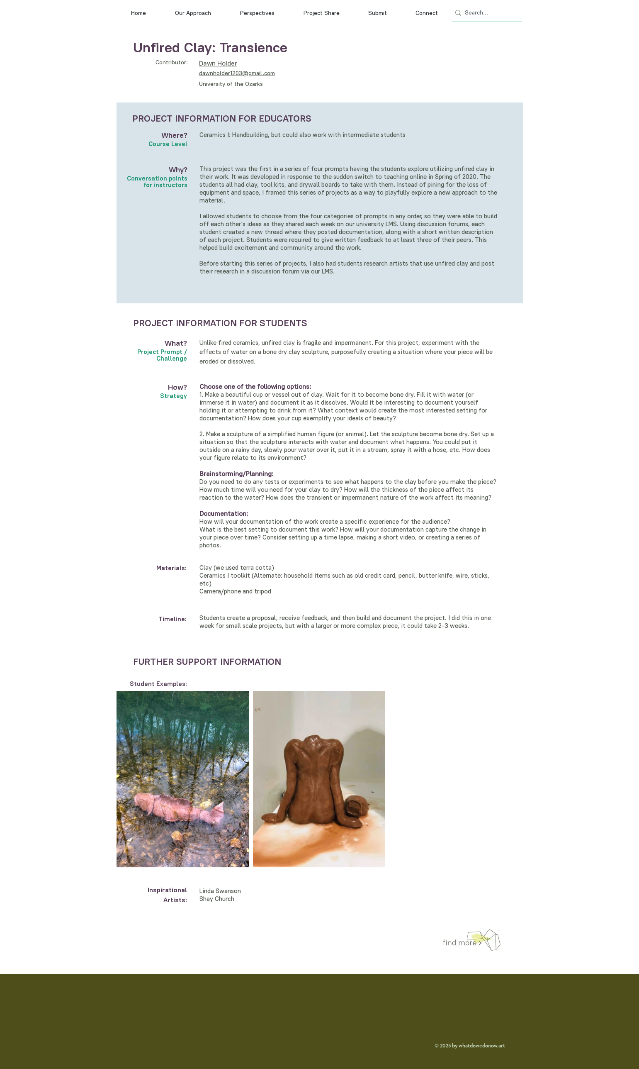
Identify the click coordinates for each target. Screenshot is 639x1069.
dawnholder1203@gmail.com (237, 73)
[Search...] (485, 13)
